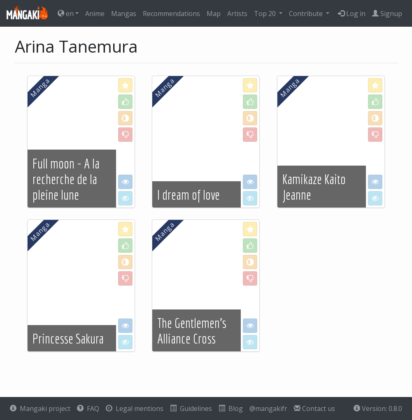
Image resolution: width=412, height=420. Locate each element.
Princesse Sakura (68, 338)
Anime (95, 13)
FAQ (88, 408)
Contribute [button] (306, 13)
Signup (387, 13)
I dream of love (188, 194)
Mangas (123, 13)
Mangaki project (40, 408)
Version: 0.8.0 (378, 408)
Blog (231, 408)
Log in (351, 13)
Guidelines (191, 408)
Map (214, 13)
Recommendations (171, 13)
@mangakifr (268, 408)
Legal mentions (134, 408)
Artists (237, 13)
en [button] (66, 13)
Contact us (314, 408)
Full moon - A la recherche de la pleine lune (66, 179)
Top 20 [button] (265, 13)
